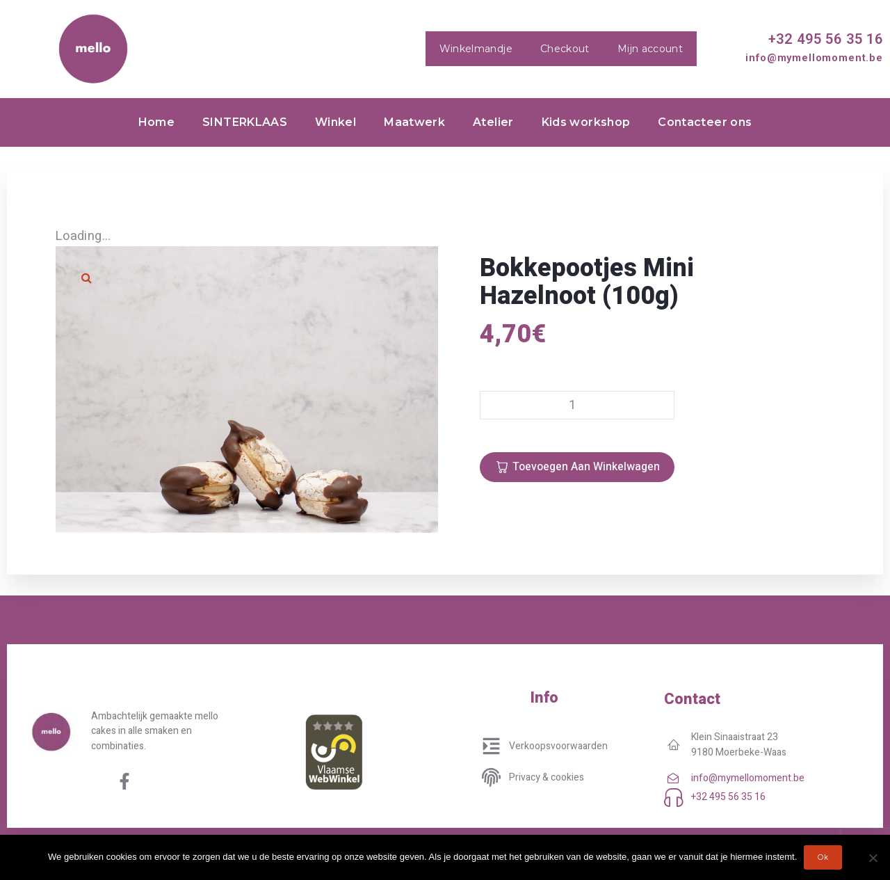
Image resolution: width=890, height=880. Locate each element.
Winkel (335, 122)
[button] (87, 277)
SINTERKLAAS (244, 122)
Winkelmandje (475, 48)
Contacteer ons (705, 122)
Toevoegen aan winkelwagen (586, 466)
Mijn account (650, 48)
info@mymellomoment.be (814, 57)
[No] (873, 858)
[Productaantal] (577, 405)
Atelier (493, 122)
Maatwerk (414, 122)
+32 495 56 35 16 (825, 39)
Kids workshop (586, 122)
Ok (823, 857)
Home (156, 122)
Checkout (565, 48)
